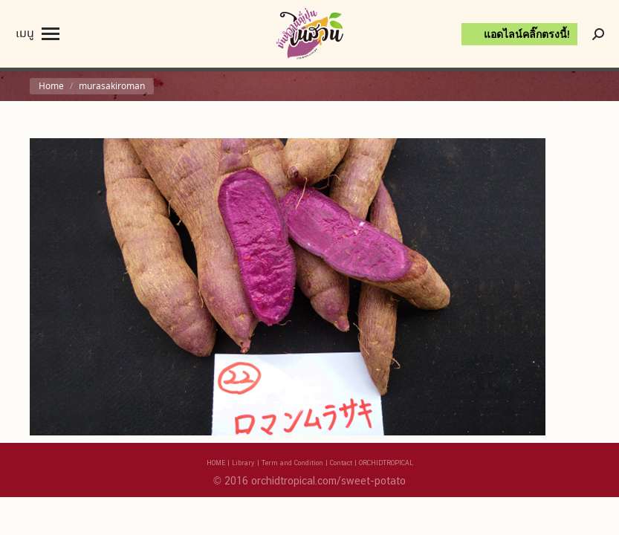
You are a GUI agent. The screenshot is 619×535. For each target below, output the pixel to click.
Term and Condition (292, 462)
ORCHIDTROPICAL (386, 462)
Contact (341, 462)
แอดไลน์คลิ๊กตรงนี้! (527, 34)
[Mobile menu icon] (37, 34)
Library (243, 462)
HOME (216, 462)
